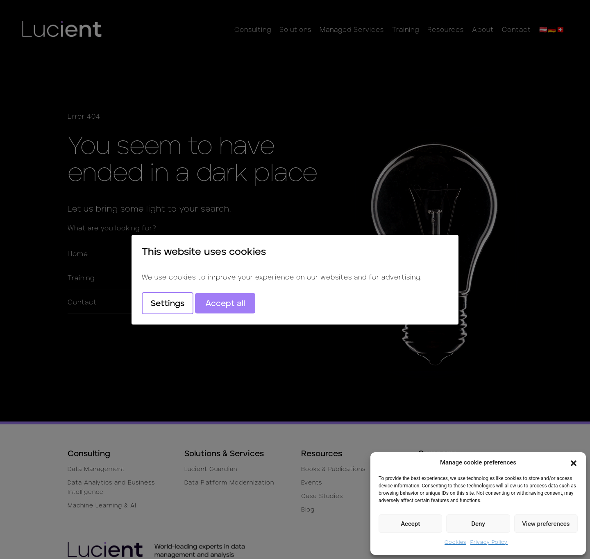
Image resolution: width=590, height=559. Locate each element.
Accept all (225, 303)
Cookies (455, 542)
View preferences (546, 523)
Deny (478, 523)
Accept (410, 523)
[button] (574, 462)
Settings (167, 303)
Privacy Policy (489, 542)
